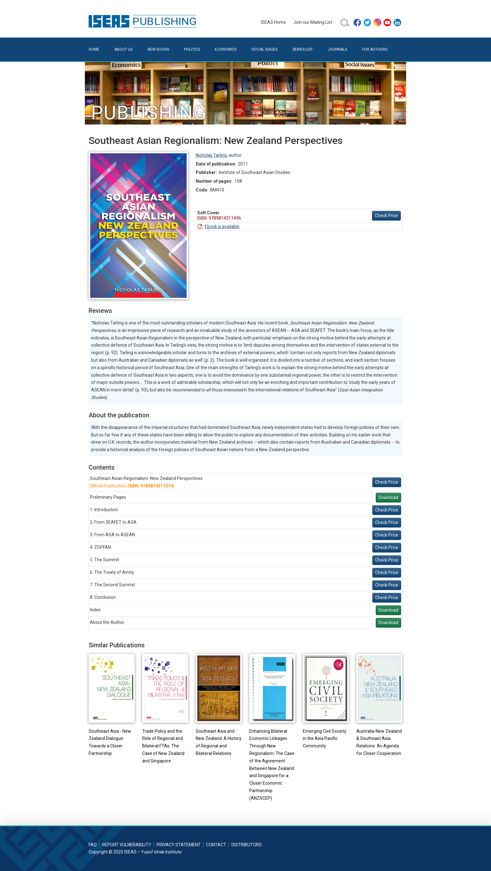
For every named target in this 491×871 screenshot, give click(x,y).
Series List (302, 49)
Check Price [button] (386, 215)
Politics (192, 49)
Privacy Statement (179, 844)
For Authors (374, 49)
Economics (225, 49)
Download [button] (388, 497)
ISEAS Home (273, 22)
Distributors (246, 844)
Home (94, 49)
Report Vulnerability (126, 844)
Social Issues (264, 49)
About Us (123, 49)
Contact (216, 844)
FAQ (93, 844)
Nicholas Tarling (211, 155)
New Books (158, 49)
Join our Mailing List (312, 22)
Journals (337, 49)
